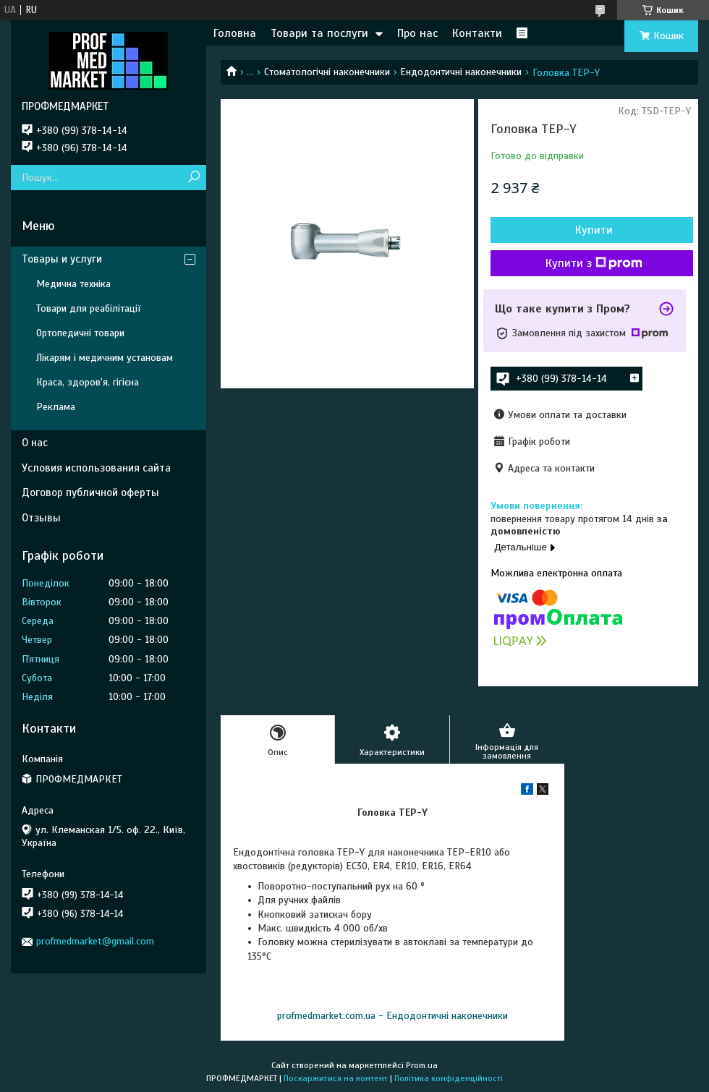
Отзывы (41, 517)
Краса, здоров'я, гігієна (87, 382)
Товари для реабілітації (88, 308)
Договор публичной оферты (90, 492)
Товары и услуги (62, 258)
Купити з (593, 263)
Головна (234, 33)
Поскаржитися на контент (336, 1078)
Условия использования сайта (96, 467)
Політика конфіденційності (448, 1078)
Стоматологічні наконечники (327, 72)
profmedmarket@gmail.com (95, 941)
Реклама (55, 407)
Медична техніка (73, 284)
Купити (594, 230)
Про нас (417, 33)
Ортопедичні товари (80, 333)
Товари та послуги (319, 33)
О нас (35, 442)
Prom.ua (422, 1065)
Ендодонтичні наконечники (461, 72)
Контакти (477, 33)
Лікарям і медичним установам (104, 357)
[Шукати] (193, 177)
